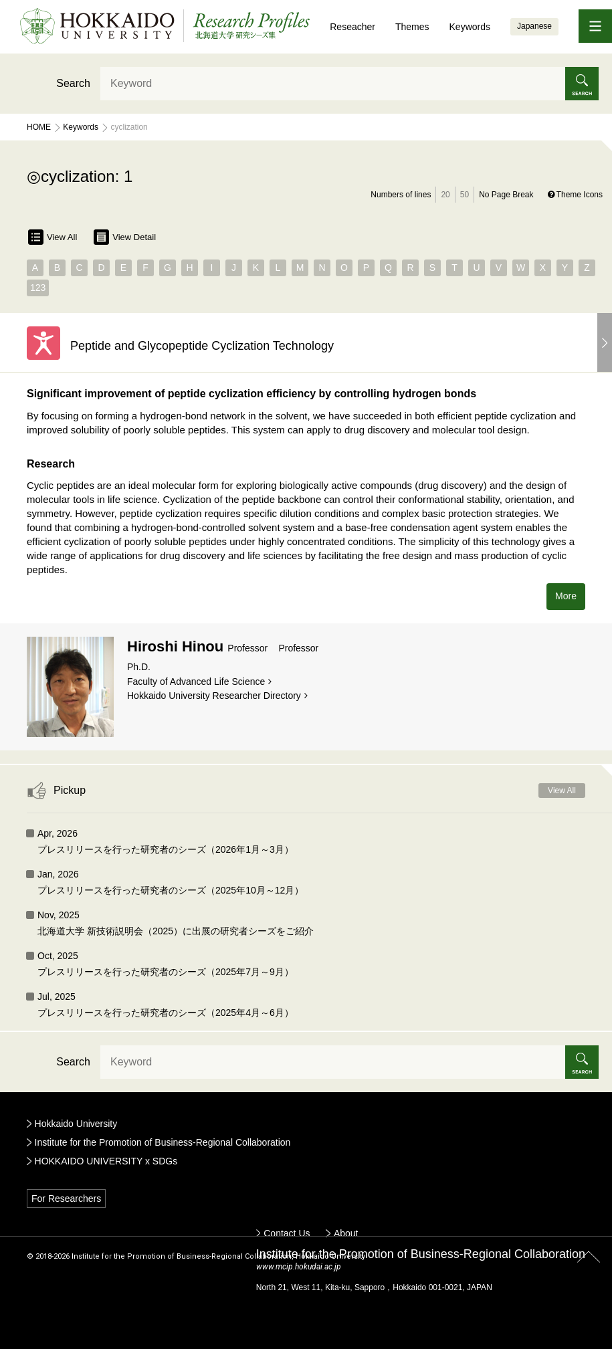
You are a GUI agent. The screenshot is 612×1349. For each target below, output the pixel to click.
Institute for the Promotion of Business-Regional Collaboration (163, 1142)
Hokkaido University (76, 1123)
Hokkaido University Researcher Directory (214, 695)
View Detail (125, 237)
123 (37, 287)
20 (445, 194)
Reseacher (352, 26)
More (566, 596)
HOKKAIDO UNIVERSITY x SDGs (106, 1161)
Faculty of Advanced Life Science (196, 681)
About (346, 1233)
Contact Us (287, 1233)
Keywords (469, 26)
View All (52, 237)
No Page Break (506, 194)
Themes (412, 26)
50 (464, 194)
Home (39, 127)
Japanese (534, 26)
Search (73, 83)
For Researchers (66, 1198)
